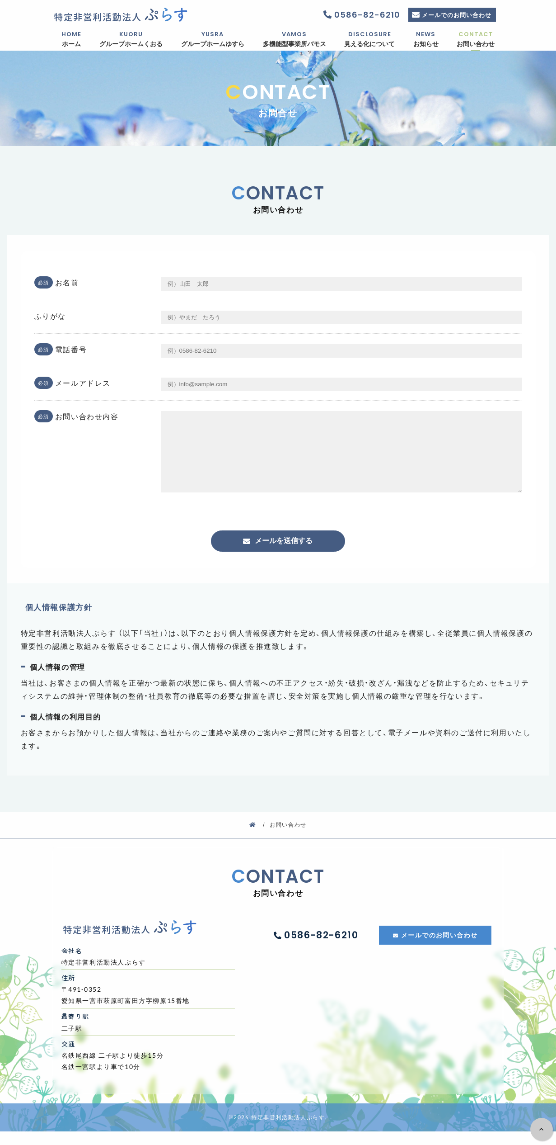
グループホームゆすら (213, 39)
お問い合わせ (476, 39)
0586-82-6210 (365, 14)
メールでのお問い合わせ (456, 14)
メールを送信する (284, 554)
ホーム (71, 39)
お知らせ (426, 39)
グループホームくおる (131, 39)
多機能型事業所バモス (294, 39)
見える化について (369, 39)
